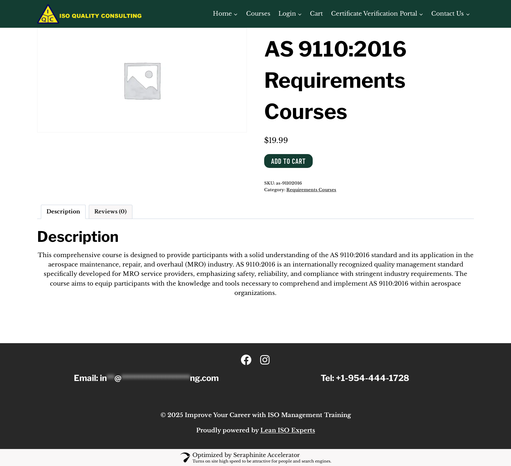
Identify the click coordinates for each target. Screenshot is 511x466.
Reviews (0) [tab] (110, 211)
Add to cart (288, 161)
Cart (316, 13)
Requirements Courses (311, 189)
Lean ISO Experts (287, 430)
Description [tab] (63, 211)
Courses (258, 13)
